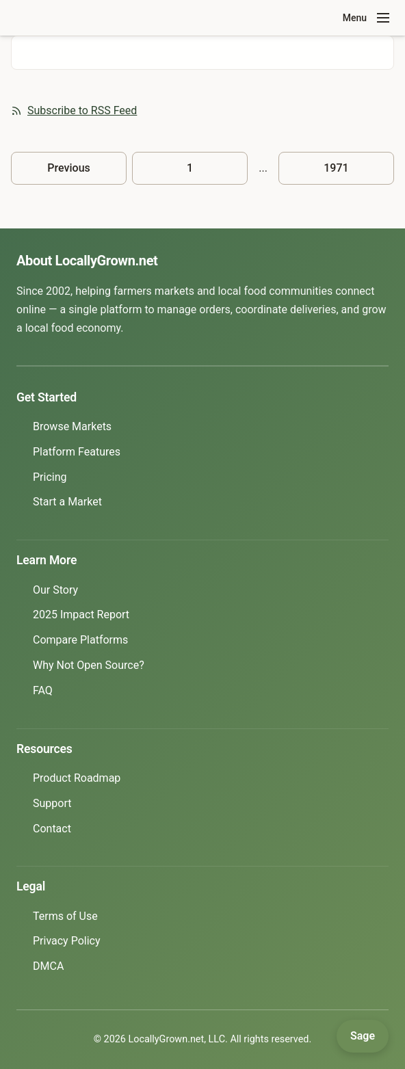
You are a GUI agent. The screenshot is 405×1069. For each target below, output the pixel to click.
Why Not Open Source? (88, 665)
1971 (336, 167)
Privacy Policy (67, 940)
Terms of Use (65, 916)
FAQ (43, 690)
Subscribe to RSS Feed (74, 110)
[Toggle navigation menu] (383, 17)
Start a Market (67, 501)
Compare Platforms (80, 639)
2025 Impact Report (81, 614)
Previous (68, 167)
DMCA (48, 966)
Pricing (50, 477)
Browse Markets (72, 426)
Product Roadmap (76, 777)
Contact (52, 828)
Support (52, 803)
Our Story (55, 589)
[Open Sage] (363, 1036)
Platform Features (76, 451)
